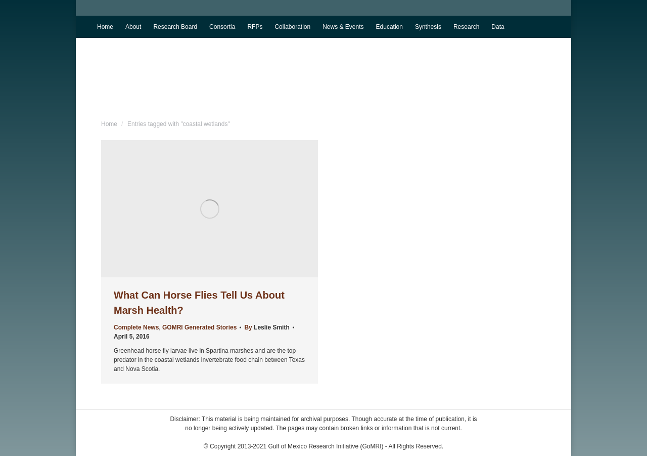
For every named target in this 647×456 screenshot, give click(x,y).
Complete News (136, 327)
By (266, 327)
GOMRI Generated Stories (199, 327)
